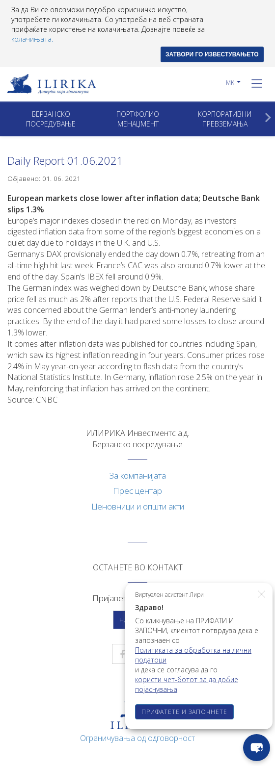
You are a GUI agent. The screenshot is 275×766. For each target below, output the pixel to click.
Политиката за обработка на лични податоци (193, 654)
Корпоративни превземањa (224, 118)
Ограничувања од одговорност (137, 738)
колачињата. (32, 39)
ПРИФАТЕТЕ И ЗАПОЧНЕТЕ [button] (184, 712)
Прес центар (137, 490)
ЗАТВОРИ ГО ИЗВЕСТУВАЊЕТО (212, 54)
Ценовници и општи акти (137, 506)
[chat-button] (256, 747)
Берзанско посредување (51, 118)
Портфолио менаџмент (137, 118)
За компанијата (138, 475)
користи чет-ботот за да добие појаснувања (186, 684)
